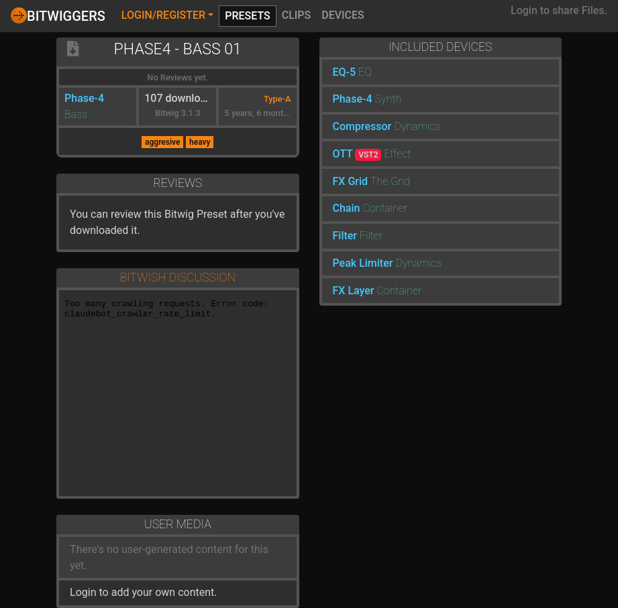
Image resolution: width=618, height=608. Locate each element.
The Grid (390, 181)
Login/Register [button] (163, 15)
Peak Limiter (363, 263)
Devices (342, 15)
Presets (247, 15)
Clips (296, 15)
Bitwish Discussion (178, 277)
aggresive (162, 142)
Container (384, 208)
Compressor (362, 126)
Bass (75, 114)
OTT (357, 153)
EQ (365, 72)
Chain (346, 208)
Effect (397, 153)
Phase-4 (84, 98)
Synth (388, 99)
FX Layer (353, 290)
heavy (199, 142)
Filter (345, 235)
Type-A (277, 99)
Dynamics (417, 126)
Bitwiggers (58, 15)
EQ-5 (344, 72)
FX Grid (350, 181)
